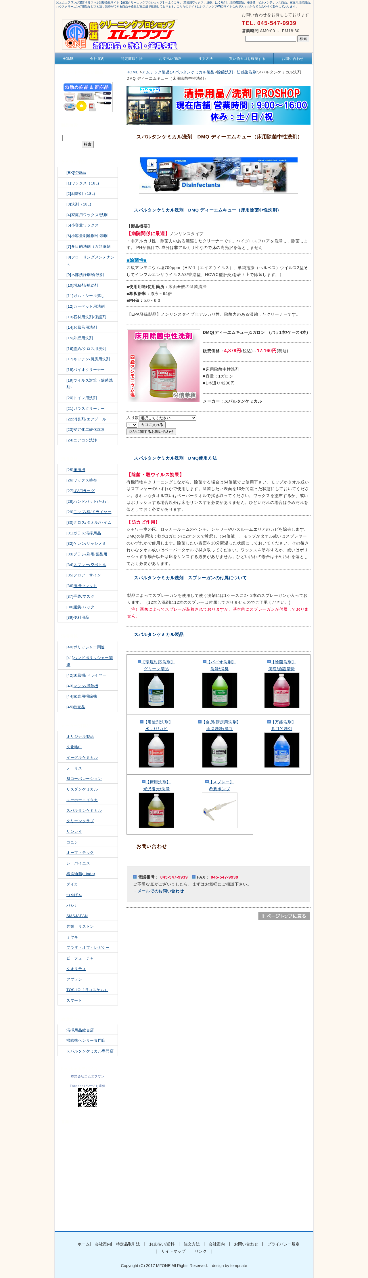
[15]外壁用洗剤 (79, 338)
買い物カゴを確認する (247, 59)
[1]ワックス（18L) (82, 183)
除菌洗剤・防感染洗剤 (236, 72)
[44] (81, 696)
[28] (88, 501)
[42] (86, 675)
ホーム (84, 1244)
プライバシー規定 (283, 1244)
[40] (85, 647)
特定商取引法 (132, 59)
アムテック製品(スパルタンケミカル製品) (179, 72)
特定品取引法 (128, 1244)
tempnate (238, 1265)
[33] (87, 554)
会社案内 (97, 59)
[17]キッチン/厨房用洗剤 (88, 359)
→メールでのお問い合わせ (158, 891)
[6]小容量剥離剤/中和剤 (87, 236)
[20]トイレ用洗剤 (81, 398)
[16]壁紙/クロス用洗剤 (86, 348)
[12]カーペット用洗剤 (85, 306)
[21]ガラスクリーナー (85, 408)
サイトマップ (173, 1251)
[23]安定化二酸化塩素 (85, 429)
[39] (77, 617)
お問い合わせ (293, 59)
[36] (81, 586)
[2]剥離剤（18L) (80, 193)
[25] (75, 470)
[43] (82, 686)
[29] (88, 512)
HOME (68, 59)
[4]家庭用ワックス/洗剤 (87, 215)
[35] (83, 575)
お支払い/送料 (170, 59)
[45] (75, 707)
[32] (86, 543)
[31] (83, 533)
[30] (88, 522)
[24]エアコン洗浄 (81, 440)
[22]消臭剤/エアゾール (86, 419)
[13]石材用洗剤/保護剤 (86, 317)
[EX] (76, 172)
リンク (201, 1251)
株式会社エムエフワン (88, 1076)
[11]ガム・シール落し (85, 296)
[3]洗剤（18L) (78, 204)
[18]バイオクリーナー (85, 369)
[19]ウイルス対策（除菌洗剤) (89, 384)
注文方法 (205, 59)
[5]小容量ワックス (82, 225)
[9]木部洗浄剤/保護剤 (85, 275)
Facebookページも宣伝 (88, 1085)
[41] (89, 661)
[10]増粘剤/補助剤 (82, 285)
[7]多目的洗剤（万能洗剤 (88, 246)
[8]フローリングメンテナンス (90, 260)
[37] (80, 596)
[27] (80, 491)
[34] (86, 565)
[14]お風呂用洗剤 (81, 327)
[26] (81, 480)
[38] (80, 607)
